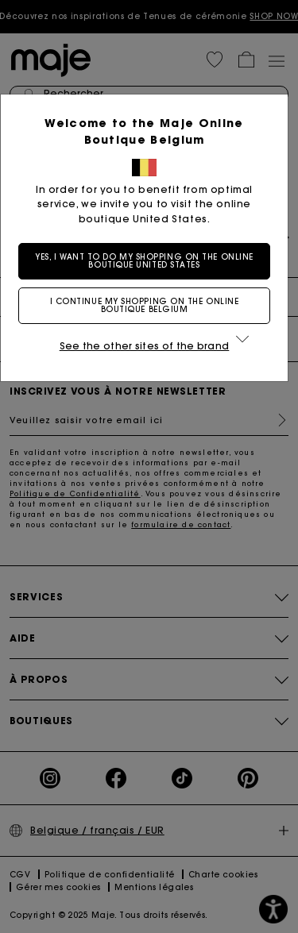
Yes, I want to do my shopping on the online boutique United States (149, 261)
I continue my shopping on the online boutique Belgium (149, 305)
